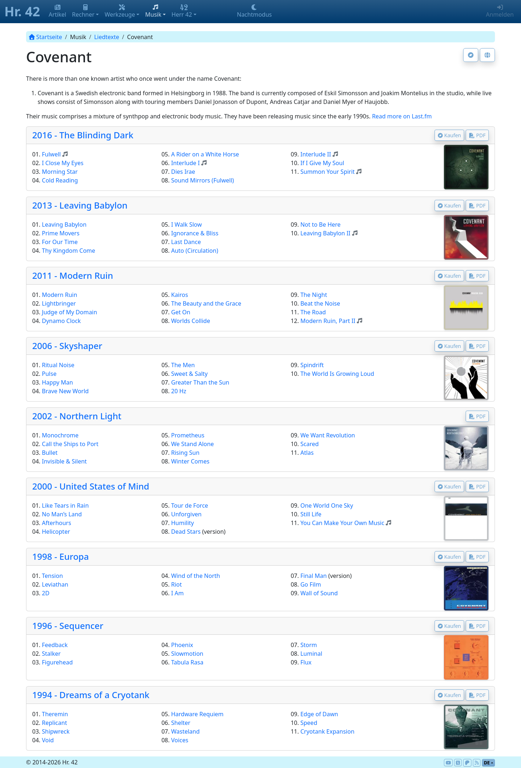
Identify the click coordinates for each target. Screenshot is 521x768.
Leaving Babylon (64, 224)
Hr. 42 (22, 11)
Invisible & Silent (64, 461)
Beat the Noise (320, 303)
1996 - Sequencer (67, 625)
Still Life (310, 514)
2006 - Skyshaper (67, 346)
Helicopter (56, 532)
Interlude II (315, 154)
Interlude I (185, 163)
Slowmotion (187, 654)
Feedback (55, 645)
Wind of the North (195, 576)
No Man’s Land (62, 514)
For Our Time (60, 242)
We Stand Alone (192, 444)
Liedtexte (106, 37)
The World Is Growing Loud (337, 374)
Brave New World (65, 391)
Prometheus (187, 435)
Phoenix (182, 645)
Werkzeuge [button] (120, 11)
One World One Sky (326, 505)
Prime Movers (61, 233)
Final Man (313, 576)
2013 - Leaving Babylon (79, 205)
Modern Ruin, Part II (327, 321)
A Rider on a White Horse (205, 154)
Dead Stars (186, 532)
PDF (477, 135)
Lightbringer (59, 303)
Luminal (311, 654)
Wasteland (185, 731)
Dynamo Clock (61, 321)
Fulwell (51, 154)
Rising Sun (185, 453)
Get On (180, 312)
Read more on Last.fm (402, 116)
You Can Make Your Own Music (342, 523)
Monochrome (60, 435)
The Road (313, 312)
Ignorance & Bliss (195, 233)
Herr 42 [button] (181, 11)
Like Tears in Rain (65, 505)
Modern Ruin (59, 295)
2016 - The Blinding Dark (83, 135)
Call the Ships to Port (70, 444)
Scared (309, 444)
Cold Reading (60, 180)
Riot (176, 584)
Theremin (55, 714)
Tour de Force (189, 505)
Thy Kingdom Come (68, 251)
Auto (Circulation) (194, 251)
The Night (313, 295)
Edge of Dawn (319, 714)
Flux (306, 662)
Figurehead (57, 662)
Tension (52, 576)
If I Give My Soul (322, 163)
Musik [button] (153, 11)
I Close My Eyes (63, 163)
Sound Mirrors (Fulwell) (202, 180)
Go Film (310, 584)
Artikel (57, 11)
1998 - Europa (60, 556)
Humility (182, 523)
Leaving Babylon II (325, 233)
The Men (183, 365)
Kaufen (449, 135)
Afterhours (56, 523)
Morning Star (60, 172)
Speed (308, 723)
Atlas (307, 453)
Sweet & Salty (189, 374)
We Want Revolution (327, 435)
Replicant (54, 723)
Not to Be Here (320, 224)
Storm (308, 645)
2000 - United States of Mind (90, 486)
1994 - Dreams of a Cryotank (90, 695)
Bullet (50, 453)
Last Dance (186, 242)
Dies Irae (183, 172)
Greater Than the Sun (200, 382)
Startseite (45, 37)
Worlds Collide (190, 321)
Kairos (179, 295)
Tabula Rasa (187, 662)
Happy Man (57, 382)
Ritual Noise (58, 365)
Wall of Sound (319, 593)
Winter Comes (190, 461)
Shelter (180, 723)
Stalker (51, 654)
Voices (179, 740)
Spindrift (312, 365)
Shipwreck (55, 731)
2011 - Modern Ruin (72, 275)
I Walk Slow (186, 224)
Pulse (49, 374)
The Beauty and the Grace (206, 303)
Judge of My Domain (69, 312)
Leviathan (55, 584)
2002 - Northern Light (76, 416)
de (487, 762)
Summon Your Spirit (327, 172)
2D (46, 593)
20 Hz (178, 391)
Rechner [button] (83, 11)
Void (48, 740)
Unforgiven (186, 514)
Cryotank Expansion (327, 731)
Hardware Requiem (197, 714)
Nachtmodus (254, 11)
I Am (177, 593)
